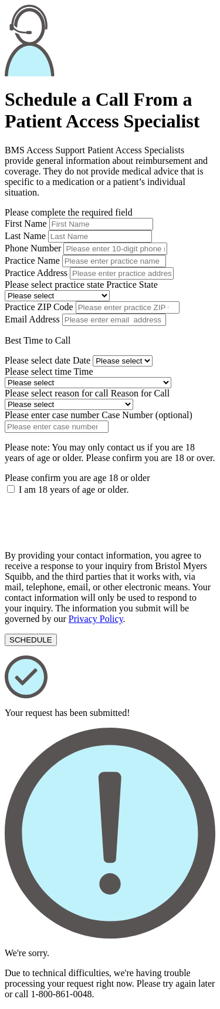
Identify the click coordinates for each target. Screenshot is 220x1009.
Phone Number (33, 248)
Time (83, 371)
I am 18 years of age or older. (73, 490)
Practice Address (36, 273)
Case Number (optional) (146, 415)
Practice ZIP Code (39, 307)
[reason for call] (69, 404)
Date (81, 360)
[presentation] (94, 518)
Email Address (32, 319)
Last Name (25, 236)
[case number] (57, 427)
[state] (57, 295)
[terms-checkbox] (11, 489)
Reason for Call (140, 393)
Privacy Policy (96, 619)
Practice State (132, 285)
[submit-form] (31, 640)
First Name (27, 223)
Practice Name (32, 260)
